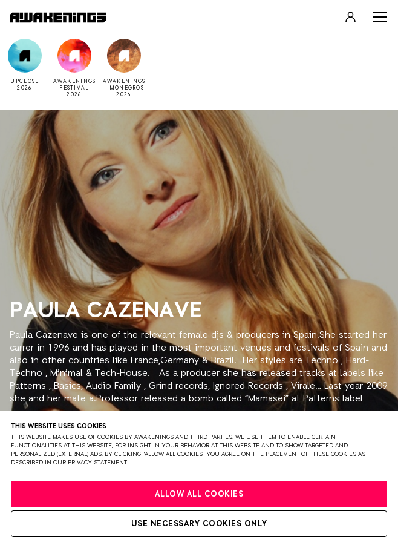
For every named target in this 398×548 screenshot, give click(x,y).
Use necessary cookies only (199, 524)
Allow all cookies (199, 494)
